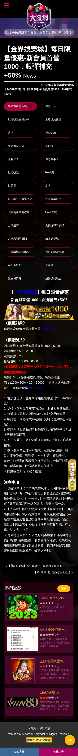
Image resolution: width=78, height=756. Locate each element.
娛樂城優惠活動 (17, 106)
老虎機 (49, 145)
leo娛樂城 (51, 212)
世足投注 (13, 172)
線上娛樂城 (52, 238)
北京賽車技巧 (53, 198)
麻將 (48, 185)
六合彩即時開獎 (54, 251)
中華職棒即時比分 (18, 251)
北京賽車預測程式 (18, 212)
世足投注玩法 (49, 328)
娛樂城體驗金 (53, 278)
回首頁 (32, 728)
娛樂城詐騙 (14, 278)
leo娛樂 (49, 172)
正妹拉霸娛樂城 (52, 661)
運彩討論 (50, 132)
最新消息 (44, 728)
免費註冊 (58, 751)
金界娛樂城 (25, 292)
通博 (10, 132)
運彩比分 (50, 106)
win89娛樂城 (49, 693)
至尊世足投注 (53, 119)
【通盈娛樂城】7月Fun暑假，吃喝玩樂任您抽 (33, 565)
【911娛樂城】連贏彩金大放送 (53, 572)
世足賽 (12, 185)
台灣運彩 (13, 225)
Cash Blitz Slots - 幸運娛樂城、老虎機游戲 (55, 598)
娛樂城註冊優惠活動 (20, 198)
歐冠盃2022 (15, 265)
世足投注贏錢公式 (18, 119)
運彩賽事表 (52, 159)
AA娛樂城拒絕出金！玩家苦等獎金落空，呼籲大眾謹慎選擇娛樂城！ (55, 630)
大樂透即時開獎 (54, 225)
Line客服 (19, 751)
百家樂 (49, 265)
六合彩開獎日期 (17, 238)
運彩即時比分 (16, 145)
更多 (64, 588)
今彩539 (13, 159)
